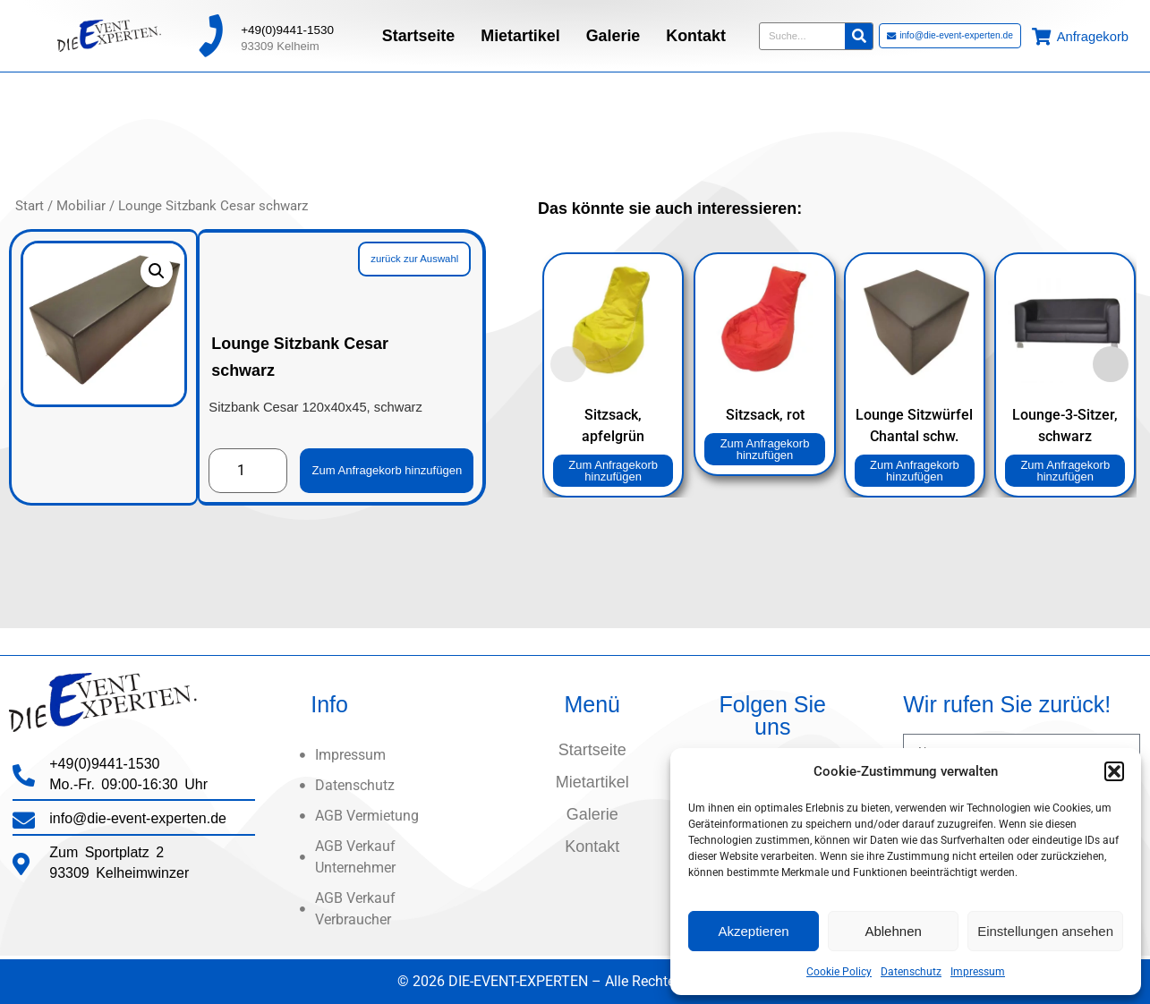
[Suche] (859, 33)
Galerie (613, 32)
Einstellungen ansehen (1045, 931)
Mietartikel (520, 32)
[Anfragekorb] (1041, 32)
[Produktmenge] (248, 457)
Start (29, 219)
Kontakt (696, 32)
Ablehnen (893, 931)
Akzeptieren (753, 931)
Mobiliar (81, 219)
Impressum (977, 972)
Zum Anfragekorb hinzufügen (397, 456)
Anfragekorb (1093, 33)
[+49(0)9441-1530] (210, 32)
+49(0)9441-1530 (287, 26)
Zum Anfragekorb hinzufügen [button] (614, 470)
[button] (1114, 771)
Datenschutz (911, 972)
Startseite (418, 32)
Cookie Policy (839, 972)
